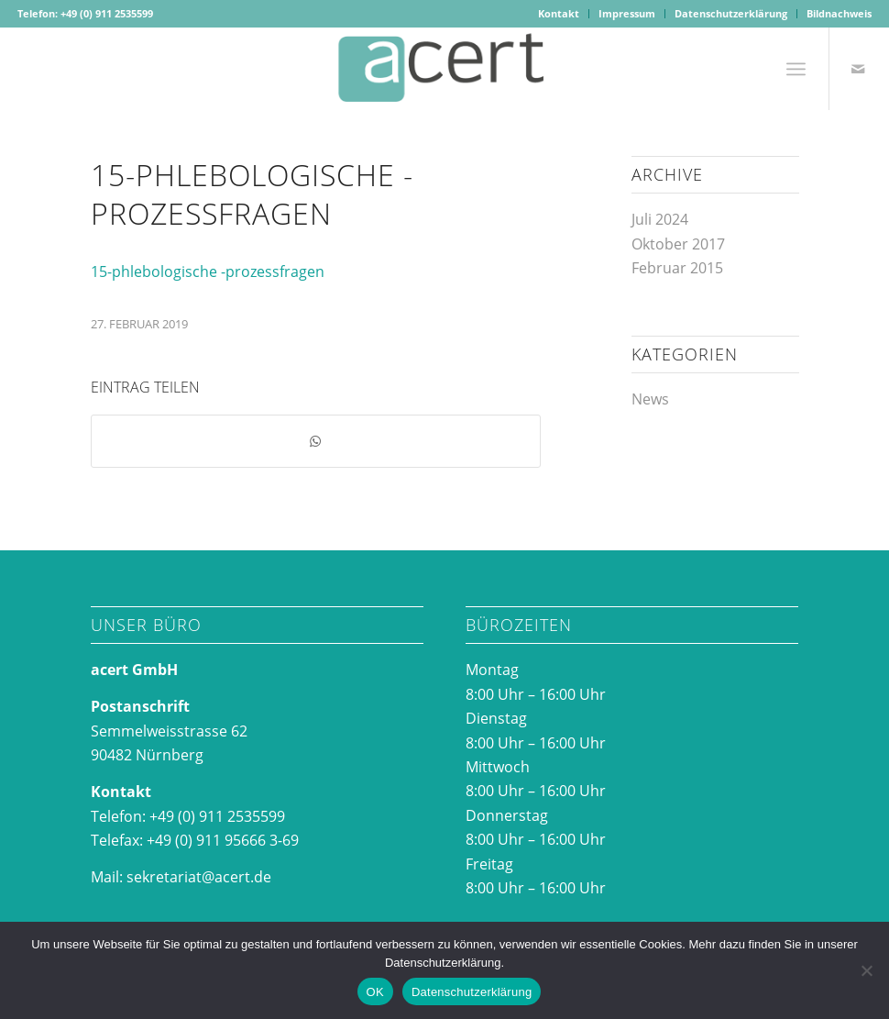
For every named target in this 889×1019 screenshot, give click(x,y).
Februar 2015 (677, 268)
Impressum (626, 13)
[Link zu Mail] (858, 69)
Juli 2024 (659, 219)
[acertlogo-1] (444, 69)
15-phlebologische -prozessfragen (207, 271)
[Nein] (866, 970)
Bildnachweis (839, 13)
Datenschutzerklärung (731, 13)
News (650, 399)
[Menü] (796, 69)
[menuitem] (559, 13)
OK (375, 992)
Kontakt (558, 13)
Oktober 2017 (678, 244)
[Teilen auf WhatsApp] (316, 441)
